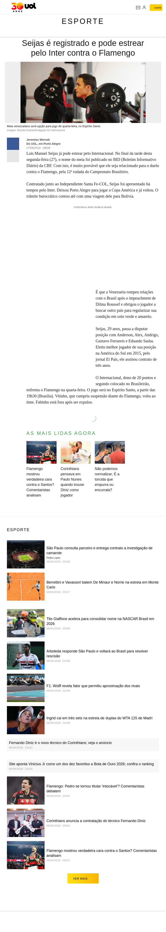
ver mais (83, 878)
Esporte (83, 21)
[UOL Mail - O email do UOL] (138, 7)
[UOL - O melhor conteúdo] (23, 7)
